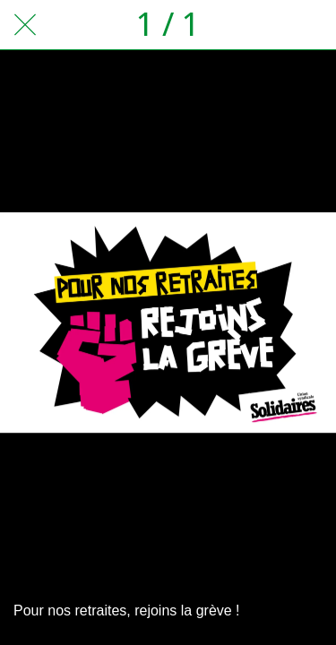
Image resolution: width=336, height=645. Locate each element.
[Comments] (310, 25)
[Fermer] (25, 25)
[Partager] (264, 25)
